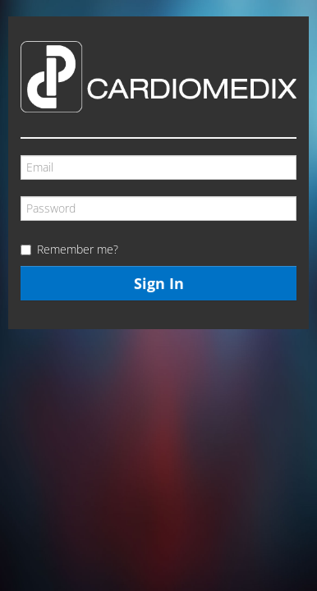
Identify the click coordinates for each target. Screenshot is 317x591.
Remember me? (77, 249)
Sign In (159, 283)
